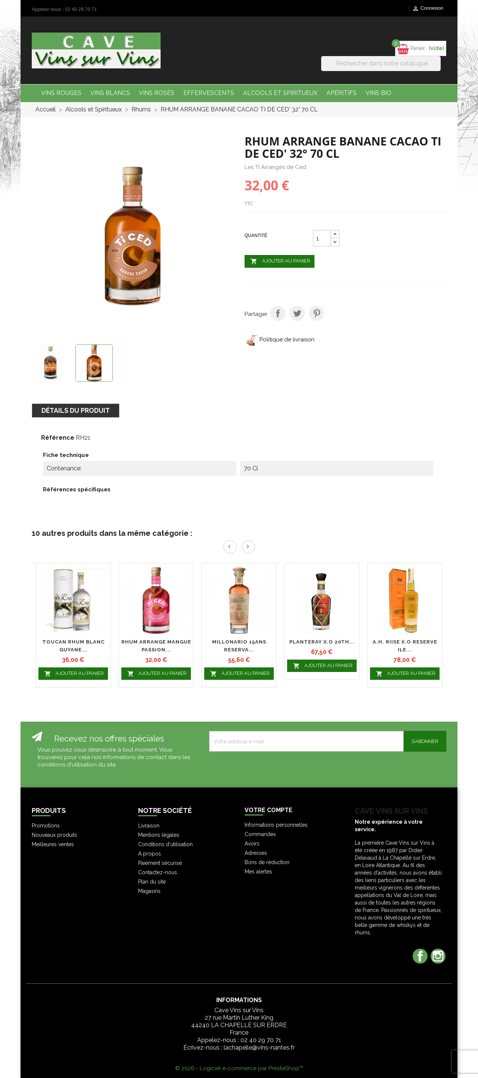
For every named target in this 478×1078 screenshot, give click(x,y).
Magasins (149, 891)
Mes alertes (258, 872)
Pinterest (316, 313)
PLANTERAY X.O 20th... (322, 642)
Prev (229, 546)
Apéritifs (341, 92)
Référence (57, 437)
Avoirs (252, 844)
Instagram (438, 956)
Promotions (46, 826)
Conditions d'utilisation (165, 844)
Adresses (256, 853)
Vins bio (378, 92)
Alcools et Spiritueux (280, 92)
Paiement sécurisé (160, 863)
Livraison (148, 826)
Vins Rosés (156, 92)
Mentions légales (158, 835)
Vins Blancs (110, 92)
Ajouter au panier (279, 261)
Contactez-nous (157, 872)
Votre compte (268, 810)
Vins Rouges (61, 92)
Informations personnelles (276, 825)
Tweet (297, 313)
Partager (277, 313)
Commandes (260, 834)
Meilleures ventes (53, 844)
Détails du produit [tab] (75, 410)
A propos (149, 854)
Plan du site (152, 882)
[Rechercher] (381, 63)
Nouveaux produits (54, 835)
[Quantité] (322, 238)
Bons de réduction (267, 862)
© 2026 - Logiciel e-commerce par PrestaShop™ (239, 1068)
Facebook (420, 956)
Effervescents (208, 92)
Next (248, 546)
